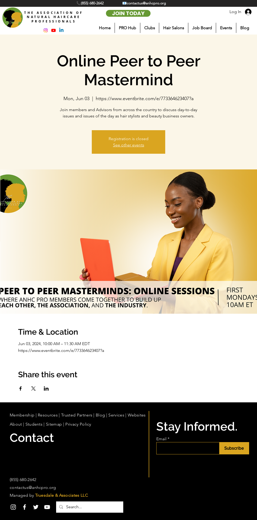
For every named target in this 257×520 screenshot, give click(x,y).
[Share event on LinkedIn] (46, 388)
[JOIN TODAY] (128, 13)
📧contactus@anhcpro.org (144, 3)
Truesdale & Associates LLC (61, 495)
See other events (128, 144)
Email (161, 439)
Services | (118, 415)
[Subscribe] (234, 448)
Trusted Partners (76, 415)
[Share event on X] (33, 388)
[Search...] (89, 507)
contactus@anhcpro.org (33, 487)
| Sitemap (52, 424)
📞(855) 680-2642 (90, 3)
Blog (100, 415)
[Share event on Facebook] (20, 388)
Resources (48, 415)
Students (34, 424)
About (16, 424)
